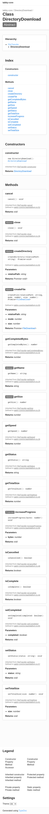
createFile (12, 97)
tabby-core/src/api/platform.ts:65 (27, 626)
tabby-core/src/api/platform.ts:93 (27, 305)
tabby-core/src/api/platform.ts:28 (27, 439)
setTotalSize (13, 130)
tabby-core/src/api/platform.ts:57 (27, 664)
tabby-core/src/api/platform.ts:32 (27, 353)
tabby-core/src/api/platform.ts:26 (27, 236)
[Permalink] (21, 153)
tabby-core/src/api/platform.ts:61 (27, 702)
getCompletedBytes (17, 99)
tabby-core (8, 2)
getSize (11, 105)
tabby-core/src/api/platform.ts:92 (27, 265)
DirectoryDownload (23, 10)
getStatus (12, 111)
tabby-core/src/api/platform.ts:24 (27, 382)
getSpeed (12, 108)
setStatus (12, 127)
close (10, 91)
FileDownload (23, 300)
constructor (13, 75)
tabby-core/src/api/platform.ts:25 (27, 410)
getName (12, 102)
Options (38, 2)
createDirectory (15, 94)
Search (33, 2)
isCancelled (13, 119)
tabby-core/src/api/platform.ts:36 (27, 468)
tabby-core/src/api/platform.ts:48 (27, 566)
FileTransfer (13, 44)
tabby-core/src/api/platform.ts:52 (27, 207)
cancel (11, 88)
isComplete (13, 122)
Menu (43, 2)
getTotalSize (13, 113)
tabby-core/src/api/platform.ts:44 (27, 595)
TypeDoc (23, 811)
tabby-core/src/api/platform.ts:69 (27, 528)
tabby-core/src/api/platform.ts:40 (27, 497)
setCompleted (14, 125)
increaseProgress (16, 116)
